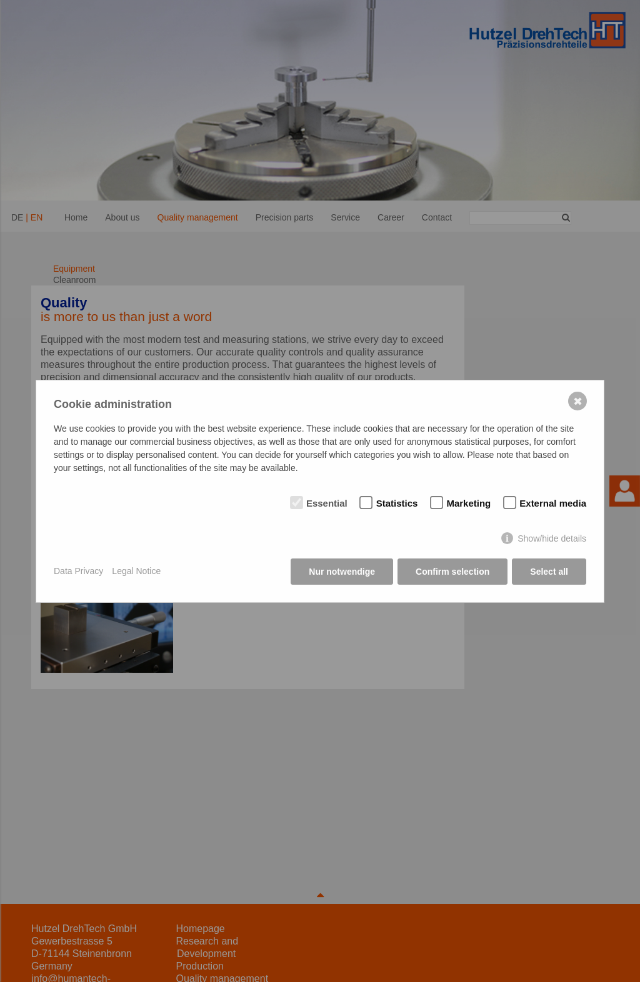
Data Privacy (78, 571)
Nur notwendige (342, 572)
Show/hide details (552, 538)
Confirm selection (452, 572)
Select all (549, 572)
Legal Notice (136, 571)
